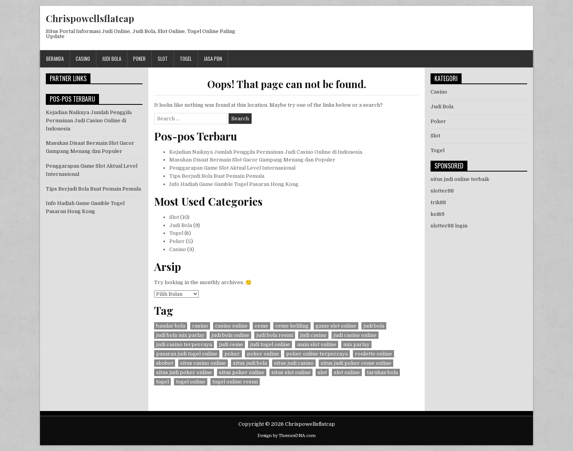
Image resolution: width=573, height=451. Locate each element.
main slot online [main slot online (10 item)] (316, 344)
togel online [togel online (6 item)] (190, 382)
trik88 (438, 202)
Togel (186, 58)
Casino (83, 58)
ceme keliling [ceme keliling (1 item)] (292, 326)
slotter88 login (449, 226)
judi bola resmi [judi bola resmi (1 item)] (274, 335)
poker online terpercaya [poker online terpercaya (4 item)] (317, 354)
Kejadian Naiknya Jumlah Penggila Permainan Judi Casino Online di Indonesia (265, 152)
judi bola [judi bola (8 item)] (373, 326)
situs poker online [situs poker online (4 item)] (241, 372)
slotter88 (442, 191)
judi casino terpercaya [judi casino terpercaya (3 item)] (184, 344)
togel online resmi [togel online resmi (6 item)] (235, 382)
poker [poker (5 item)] (232, 354)
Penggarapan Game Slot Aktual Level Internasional (232, 168)
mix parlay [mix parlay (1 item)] (356, 344)
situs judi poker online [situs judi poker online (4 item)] (184, 372)
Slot (163, 58)
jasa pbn (213, 58)
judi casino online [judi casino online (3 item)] (355, 335)
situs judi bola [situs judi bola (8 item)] (250, 363)
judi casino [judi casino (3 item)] (313, 335)
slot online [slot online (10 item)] (347, 372)
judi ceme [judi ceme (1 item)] (231, 344)
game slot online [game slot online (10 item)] (336, 326)
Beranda (55, 58)
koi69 (438, 214)
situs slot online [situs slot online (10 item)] (291, 372)
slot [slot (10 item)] (322, 372)
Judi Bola (111, 58)
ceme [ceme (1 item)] (261, 326)
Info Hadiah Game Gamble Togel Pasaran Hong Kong (234, 184)
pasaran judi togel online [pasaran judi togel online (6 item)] (186, 354)
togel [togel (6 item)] (162, 382)
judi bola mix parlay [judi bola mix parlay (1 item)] (180, 335)
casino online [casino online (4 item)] (231, 326)
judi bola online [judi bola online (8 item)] (230, 335)
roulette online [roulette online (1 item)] (373, 354)
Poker (139, 58)
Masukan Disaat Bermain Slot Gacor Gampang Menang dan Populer (252, 160)
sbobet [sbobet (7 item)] (164, 363)
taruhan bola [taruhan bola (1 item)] (382, 372)
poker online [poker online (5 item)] (263, 354)
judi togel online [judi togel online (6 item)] (270, 344)
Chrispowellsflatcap (90, 18)
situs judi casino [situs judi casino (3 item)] (294, 363)
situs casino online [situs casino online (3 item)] (203, 363)
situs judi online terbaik (460, 179)
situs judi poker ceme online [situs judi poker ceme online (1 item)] (356, 363)
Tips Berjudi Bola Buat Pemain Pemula (216, 176)
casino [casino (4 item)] (200, 326)
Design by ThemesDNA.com (286, 435)
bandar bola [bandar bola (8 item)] (170, 326)
